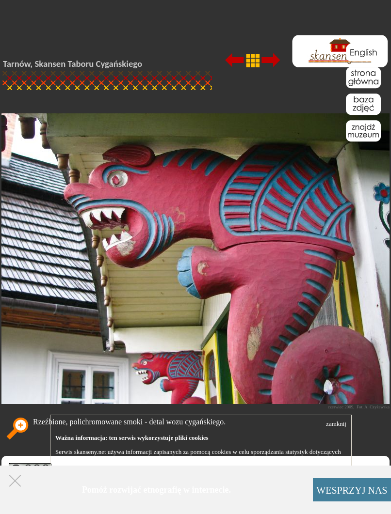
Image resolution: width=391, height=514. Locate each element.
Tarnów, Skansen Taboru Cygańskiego (72, 63)
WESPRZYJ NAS (351, 490)
